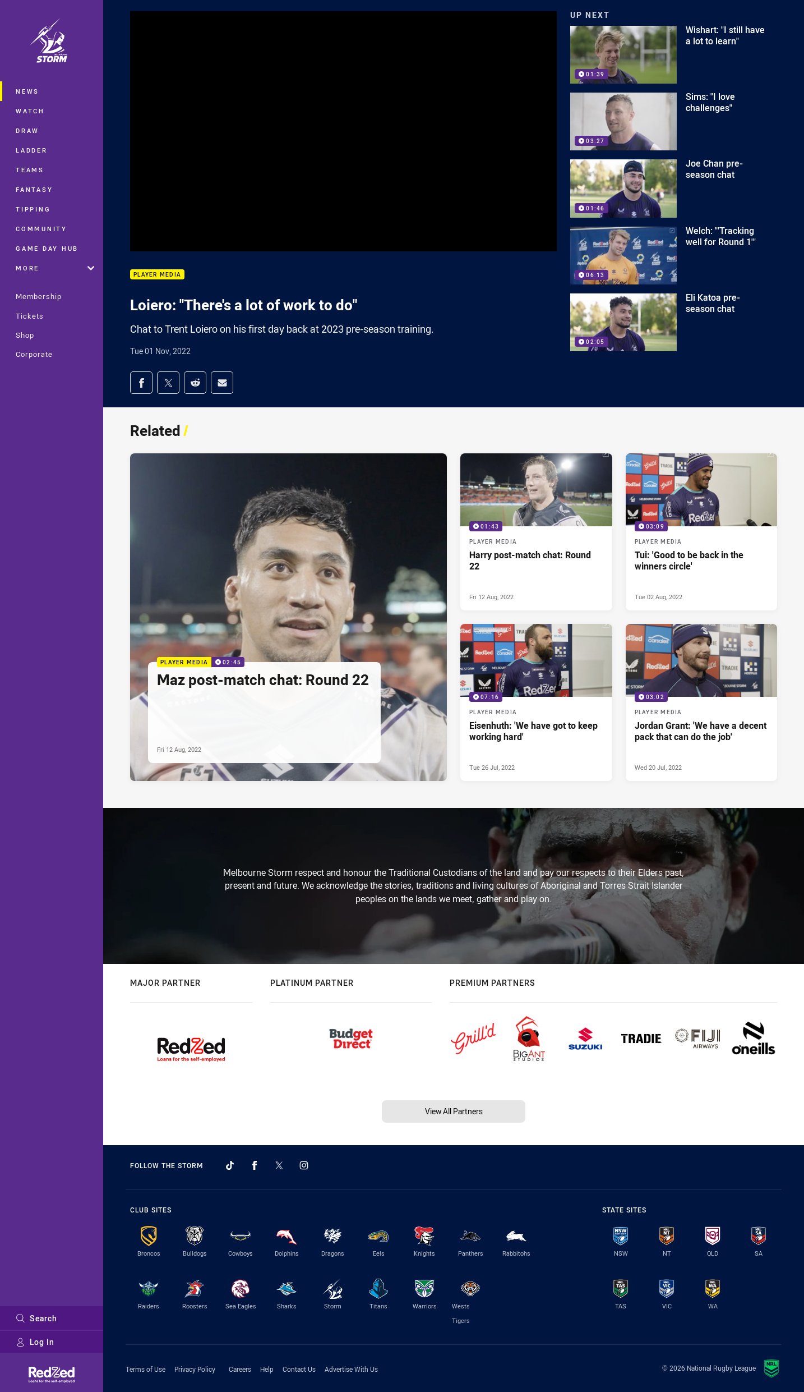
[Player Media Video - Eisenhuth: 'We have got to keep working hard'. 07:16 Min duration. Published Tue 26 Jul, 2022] (536, 702)
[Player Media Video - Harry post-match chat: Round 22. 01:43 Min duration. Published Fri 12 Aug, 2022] (536, 531)
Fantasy (34, 189)
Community (41, 228)
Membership (39, 296)
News (27, 91)
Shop (25, 335)
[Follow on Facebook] (254, 1165)
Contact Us (299, 1369)
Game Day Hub (47, 248)
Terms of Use (145, 1369)
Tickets (30, 316)
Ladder (32, 150)
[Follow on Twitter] (279, 1165)
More (55, 268)
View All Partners (454, 1111)
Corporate (34, 354)
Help (267, 1369)
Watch (30, 111)
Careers (240, 1369)
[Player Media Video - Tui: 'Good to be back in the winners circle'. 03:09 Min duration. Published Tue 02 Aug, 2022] (702, 531)
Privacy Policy (194, 1369)
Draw (27, 130)
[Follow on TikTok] (229, 1165)
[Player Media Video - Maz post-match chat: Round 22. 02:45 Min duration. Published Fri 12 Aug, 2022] (288, 617)
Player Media (157, 274)
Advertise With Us (351, 1369)
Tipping (33, 209)
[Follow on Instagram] (303, 1165)
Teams (30, 170)
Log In (35, 1341)
